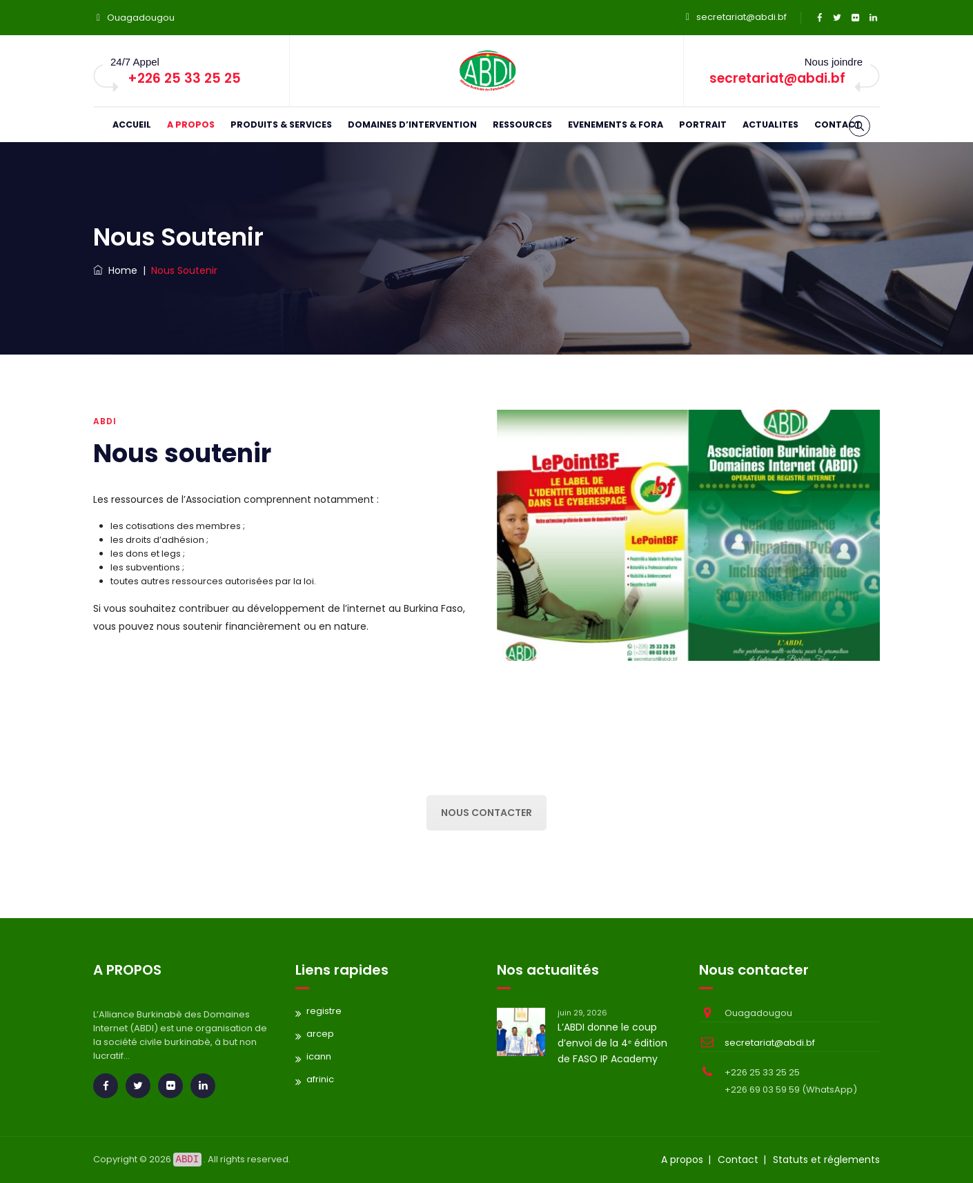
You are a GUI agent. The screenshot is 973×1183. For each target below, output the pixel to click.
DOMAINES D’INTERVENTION (412, 124)
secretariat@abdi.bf (741, 16)
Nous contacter (486, 812)
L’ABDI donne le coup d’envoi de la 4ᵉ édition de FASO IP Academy (612, 1043)
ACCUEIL (131, 124)
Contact (738, 1159)
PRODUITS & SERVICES (281, 124)
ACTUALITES (770, 124)
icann (318, 1056)
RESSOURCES (522, 124)
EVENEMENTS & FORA (615, 124)
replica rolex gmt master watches (75, 900)
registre (324, 1010)
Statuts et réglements (826, 1159)
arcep (320, 1033)
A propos (682, 1159)
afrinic (320, 1079)
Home (115, 270)
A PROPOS (191, 124)
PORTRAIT (703, 124)
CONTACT (837, 124)
